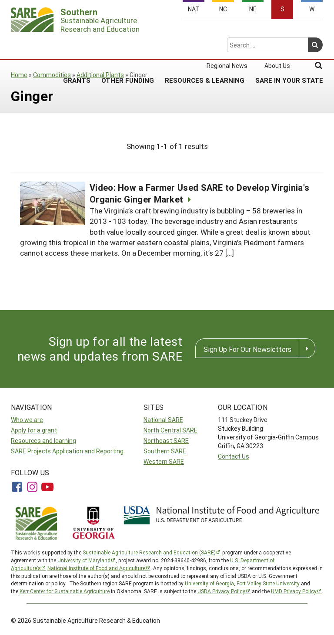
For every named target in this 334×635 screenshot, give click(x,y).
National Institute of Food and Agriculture (96, 567)
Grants (76, 45)
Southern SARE (165, 451)
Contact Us (233, 456)
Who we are (27, 419)
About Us (277, 31)
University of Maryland (83, 560)
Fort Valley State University (268, 583)
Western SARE (164, 461)
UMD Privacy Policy (294, 591)
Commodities (52, 75)
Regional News (227, 31)
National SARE (163, 419)
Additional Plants (100, 75)
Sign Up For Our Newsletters (247, 349)
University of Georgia (209, 583)
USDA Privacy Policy (221, 591)
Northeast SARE (166, 440)
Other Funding (127, 45)
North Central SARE (170, 430)
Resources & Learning (204, 45)
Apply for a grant (34, 430)
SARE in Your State (289, 45)
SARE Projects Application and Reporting (67, 451)
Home (19, 75)
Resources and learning (43, 440)
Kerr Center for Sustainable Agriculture (65, 591)
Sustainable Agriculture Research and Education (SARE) (149, 552)
